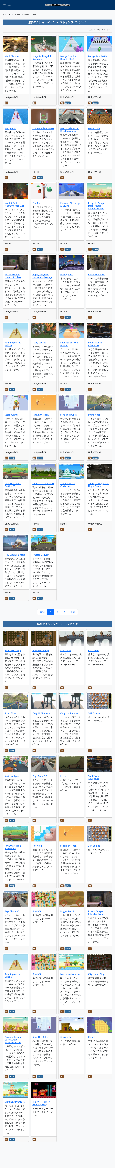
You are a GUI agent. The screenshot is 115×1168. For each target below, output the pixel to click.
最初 (42, 612)
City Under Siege (97, 974)
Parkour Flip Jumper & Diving (71, 204)
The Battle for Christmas (67, 485)
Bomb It (36, 911)
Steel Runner (11, 414)
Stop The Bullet (68, 414)
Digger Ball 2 (67, 911)
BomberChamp (13, 650)
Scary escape (39, 342)
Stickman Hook (40, 414)
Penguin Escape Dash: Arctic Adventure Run (96, 206)
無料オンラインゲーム (12, 14)
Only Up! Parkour (41, 713)
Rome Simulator (96, 274)
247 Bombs (94, 713)
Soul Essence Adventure (95, 344)
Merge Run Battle (97, 56)
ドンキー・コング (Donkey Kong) (41, 1103)
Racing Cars (66, 274)
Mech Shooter (12, 56)
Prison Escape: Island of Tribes (13, 276)
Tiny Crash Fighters (15, 554)
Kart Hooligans (13, 776)
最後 (72, 612)
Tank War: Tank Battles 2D (13, 485)
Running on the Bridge (13, 344)
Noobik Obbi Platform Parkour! (14, 204)
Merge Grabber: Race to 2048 (68, 57)
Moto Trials (94, 128)
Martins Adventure (70, 974)
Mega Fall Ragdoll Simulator (41, 57)
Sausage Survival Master (69, 344)
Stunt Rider (94, 414)
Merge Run (10, 128)
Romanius (65, 650)
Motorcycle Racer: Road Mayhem (69, 130)
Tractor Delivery (40, 554)
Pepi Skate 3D (39, 776)
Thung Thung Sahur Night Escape (98, 485)
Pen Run (36, 203)
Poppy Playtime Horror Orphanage (42, 276)
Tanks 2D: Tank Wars (43, 483)
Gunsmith (65, 1036)
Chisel (91, 1036)
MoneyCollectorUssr (43, 128)
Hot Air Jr (37, 845)
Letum (63, 776)
